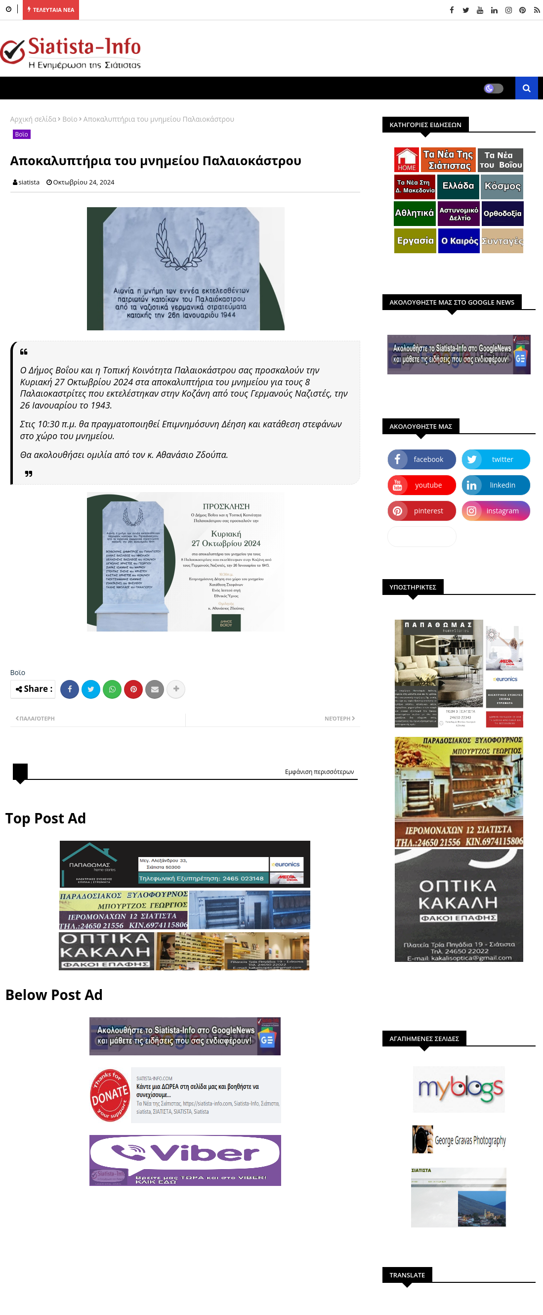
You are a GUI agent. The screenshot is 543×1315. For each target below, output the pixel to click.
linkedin (503, 485)
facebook (429, 459)
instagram (503, 510)
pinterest (428, 510)
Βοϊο (70, 119)
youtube (428, 485)
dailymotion (422, 536)
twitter (502, 459)
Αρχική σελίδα (33, 119)
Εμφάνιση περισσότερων (319, 772)
